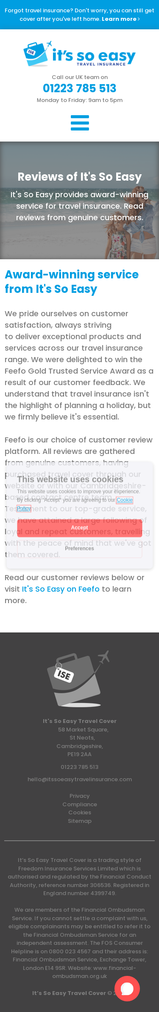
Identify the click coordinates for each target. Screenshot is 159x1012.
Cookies (79, 812)
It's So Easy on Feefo (61, 589)
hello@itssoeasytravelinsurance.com (80, 779)
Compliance (79, 804)
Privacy (80, 796)
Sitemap (80, 821)
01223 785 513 (79, 767)
